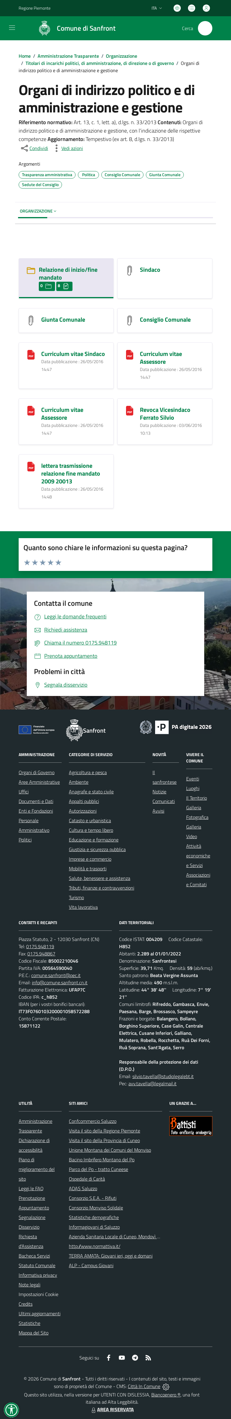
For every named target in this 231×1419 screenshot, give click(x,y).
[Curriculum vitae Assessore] (129, 354)
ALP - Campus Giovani (91, 1265)
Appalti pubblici (84, 801)
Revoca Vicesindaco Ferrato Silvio (165, 413)
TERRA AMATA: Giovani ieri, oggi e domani (110, 1255)
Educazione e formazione (94, 839)
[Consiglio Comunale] (129, 320)
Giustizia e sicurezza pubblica (97, 849)
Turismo (76, 897)
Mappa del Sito (33, 1332)
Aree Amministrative (39, 782)
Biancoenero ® (165, 1394)
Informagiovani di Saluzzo (94, 1227)
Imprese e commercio (90, 859)
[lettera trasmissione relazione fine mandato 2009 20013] (31, 466)
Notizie (159, 791)
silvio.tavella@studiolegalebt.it (163, 1076)
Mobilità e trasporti (87, 868)
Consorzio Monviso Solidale (96, 1207)
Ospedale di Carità (87, 1178)
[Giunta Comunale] (31, 320)
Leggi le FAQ (31, 1188)
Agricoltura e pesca (88, 772)
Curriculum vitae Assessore (161, 357)
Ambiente (78, 782)
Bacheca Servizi (34, 1255)
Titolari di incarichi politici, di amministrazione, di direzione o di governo (100, 63)
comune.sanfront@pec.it (56, 975)
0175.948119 (40, 946)
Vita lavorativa (83, 907)
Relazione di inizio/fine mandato (68, 273)
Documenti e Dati (36, 801)
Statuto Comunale (37, 1265)
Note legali (29, 1284)
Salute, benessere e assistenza (99, 878)
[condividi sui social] (34, 148)
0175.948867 (41, 953)
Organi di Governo (36, 772)
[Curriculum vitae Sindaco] (31, 354)
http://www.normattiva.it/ (94, 1246)
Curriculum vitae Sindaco (73, 353)
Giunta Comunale (63, 319)
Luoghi (192, 788)
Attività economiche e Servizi (198, 855)
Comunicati (163, 801)
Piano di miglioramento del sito (37, 1169)
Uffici (24, 791)
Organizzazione (121, 56)
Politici (25, 839)
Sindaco (150, 269)
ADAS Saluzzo (83, 1188)
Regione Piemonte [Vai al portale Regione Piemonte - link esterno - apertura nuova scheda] (35, 8)
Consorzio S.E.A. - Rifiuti (92, 1198)
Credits (25, 1303)
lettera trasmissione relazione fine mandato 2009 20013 (70, 473)
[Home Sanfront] (74, 28)
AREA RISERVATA (112, 1409)
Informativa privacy (38, 1275)
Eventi (192, 778)
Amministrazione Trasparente (68, 56)
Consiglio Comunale (165, 319)
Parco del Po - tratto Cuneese (98, 1169)
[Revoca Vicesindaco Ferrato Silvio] (129, 410)
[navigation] (12, 27)
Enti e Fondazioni (36, 810)
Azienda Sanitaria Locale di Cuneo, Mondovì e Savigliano (125, 1236)
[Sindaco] (129, 270)
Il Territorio (196, 797)
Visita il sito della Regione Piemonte (104, 1130)
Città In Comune (144, 1386)
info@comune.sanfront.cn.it (60, 982)
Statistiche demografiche (94, 1217)
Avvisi (158, 810)
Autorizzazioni (83, 810)
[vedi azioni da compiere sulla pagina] (67, 148)
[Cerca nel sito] (205, 28)
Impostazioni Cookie (38, 1294)
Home (25, 56)
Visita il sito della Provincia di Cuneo (104, 1140)
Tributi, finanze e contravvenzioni (101, 887)
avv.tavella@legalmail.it (152, 1083)
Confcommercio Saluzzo (92, 1121)
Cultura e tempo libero (91, 830)
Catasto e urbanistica (90, 820)
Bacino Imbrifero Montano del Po (101, 1159)
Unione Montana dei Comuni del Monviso (110, 1150)
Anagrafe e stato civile (91, 791)
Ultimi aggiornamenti (39, 1313)
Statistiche (29, 1323)
